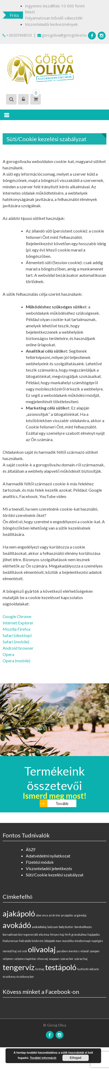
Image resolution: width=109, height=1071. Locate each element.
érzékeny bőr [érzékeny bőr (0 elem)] (25, 976)
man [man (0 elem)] (58, 940)
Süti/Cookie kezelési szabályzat (54, 874)
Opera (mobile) (16, 660)
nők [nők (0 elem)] (24, 951)
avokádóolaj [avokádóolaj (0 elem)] (39, 927)
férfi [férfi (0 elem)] (68, 934)
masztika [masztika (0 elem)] (68, 940)
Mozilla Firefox (17, 628)
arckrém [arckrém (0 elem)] (54, 915)
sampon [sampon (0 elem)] (95, 951)
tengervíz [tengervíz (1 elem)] (18, 967)
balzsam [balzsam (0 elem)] (52, 927)
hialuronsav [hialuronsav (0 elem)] (10, 940)
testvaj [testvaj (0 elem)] (39, 969)
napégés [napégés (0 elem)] (97, 940)
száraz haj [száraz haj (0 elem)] (80, 958)
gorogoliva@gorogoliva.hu (62, 35)
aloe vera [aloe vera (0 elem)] (42, 915)
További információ (43, 1057)
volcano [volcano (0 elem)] (94, 969)
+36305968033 (17, 35)
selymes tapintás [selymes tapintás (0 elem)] (25, 958)
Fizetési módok (40, 862)
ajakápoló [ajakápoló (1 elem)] (19, 913)
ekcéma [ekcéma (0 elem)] (44, 934)
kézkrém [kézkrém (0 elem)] (37, 940)
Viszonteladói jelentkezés (49, 868)
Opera (8, 654)
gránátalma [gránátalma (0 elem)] (79, 934)
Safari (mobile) (16, 641)
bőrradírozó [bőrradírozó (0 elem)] (10, 934)
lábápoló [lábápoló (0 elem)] (49, 940)
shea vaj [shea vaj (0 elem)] (42, 958)
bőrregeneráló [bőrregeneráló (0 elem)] (28, 934)
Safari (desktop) (17, 635)
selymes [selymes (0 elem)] (8, 958)
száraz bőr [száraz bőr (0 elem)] (66, 958)
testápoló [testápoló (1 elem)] (60, 967)
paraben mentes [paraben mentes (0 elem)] (68, 951)
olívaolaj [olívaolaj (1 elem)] (42, 949)
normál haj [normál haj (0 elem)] (10, 951)
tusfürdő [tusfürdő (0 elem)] (82, 969)
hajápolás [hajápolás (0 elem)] (93, 934)
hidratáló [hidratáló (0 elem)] (25, 940)
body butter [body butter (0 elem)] (66, 927)
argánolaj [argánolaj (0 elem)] (80, 915)
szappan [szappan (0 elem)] (54, 958)
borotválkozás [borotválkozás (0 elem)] (83, 927)
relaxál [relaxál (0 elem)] (84, 951)
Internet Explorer (18, 622)
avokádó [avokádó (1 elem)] (17, 925)
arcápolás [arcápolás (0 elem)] (67, 915)
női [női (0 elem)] (19, 951)
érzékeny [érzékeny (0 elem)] (9, 976)
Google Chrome (17, 616)
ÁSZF (31, 849)
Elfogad (75, 1058)
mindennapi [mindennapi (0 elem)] (83, 940)
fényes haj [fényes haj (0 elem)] (57, 934)
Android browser (18, 647)
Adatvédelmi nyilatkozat (48, 855)
